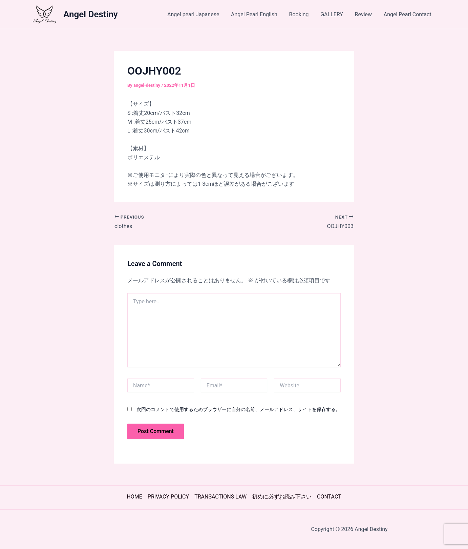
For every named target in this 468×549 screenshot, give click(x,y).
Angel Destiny (90, 14)
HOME (134, 496)
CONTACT (329, 496)
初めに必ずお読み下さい (282, 496)
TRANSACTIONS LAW (220, 496)
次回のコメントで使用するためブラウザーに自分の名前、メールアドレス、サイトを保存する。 (238, 409)
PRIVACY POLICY (168, 496)
